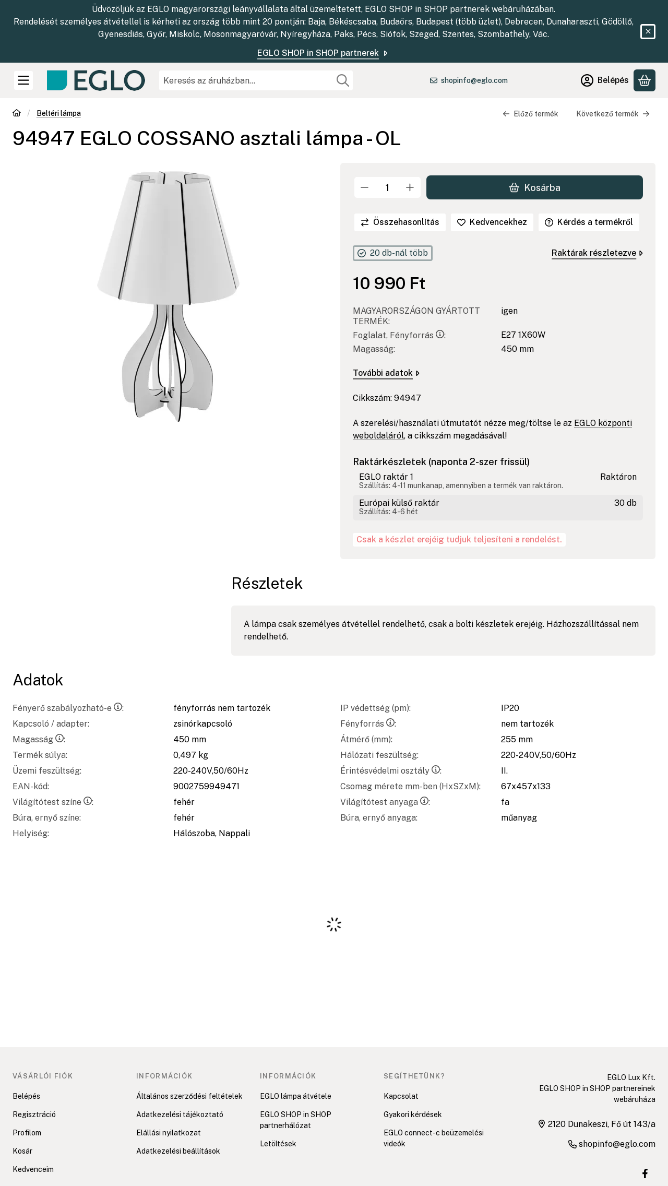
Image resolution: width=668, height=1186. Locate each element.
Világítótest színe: (53, 802)
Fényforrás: (368, 724)
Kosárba (534, 187)
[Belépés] (605, 80)
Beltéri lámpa (59, 113)
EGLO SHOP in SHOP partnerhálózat (295, 1120)
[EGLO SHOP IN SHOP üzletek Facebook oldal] (645, 1173)
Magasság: (39, 739)
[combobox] (256, 80)
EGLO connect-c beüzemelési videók (434, 1138)
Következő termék (613, 114)
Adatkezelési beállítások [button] (178, 1151)
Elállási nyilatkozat (168, 1133)
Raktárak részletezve (597, 253)
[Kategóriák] (23, 80)
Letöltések (278, 1144)
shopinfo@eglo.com (474, 80)
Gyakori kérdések (413, 1114)
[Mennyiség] (387, 187)
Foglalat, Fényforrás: (399, 335)
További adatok (386, 373)
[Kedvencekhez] (492, 222)
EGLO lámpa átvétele (295, 1096)
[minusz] (364, 187)
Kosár (22, 1151)
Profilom (27, 1133)
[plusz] (410, 187)
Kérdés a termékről (589, 222)
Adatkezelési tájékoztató (179, 1114)
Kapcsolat (401, 1096)
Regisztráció (34, 1114)
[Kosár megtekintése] (644, 80)
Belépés (26, 1096)
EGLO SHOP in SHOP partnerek (323, 53)
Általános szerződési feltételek (189, 1096)
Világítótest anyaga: (385, 802)
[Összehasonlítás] (400, 222)
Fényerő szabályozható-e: (68, 708)
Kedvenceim (33, 1169)
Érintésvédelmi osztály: (391, 771)
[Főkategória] (17, 114)
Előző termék (530, 114)
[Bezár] (647, 31)
